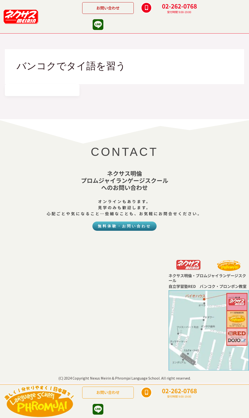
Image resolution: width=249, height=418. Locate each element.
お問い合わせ (108, 8)
